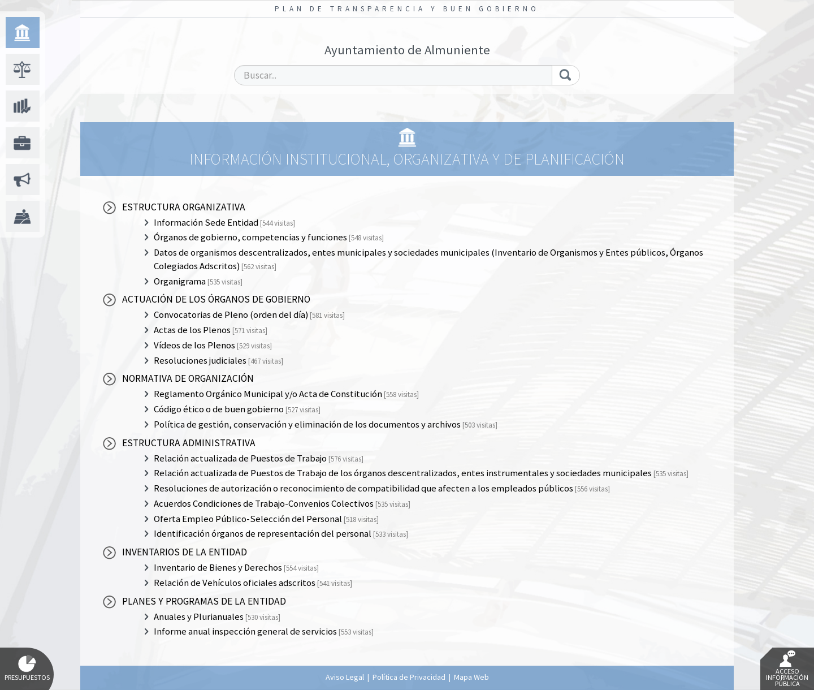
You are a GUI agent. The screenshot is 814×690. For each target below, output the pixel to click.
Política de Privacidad (409, 677)
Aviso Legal (345, 677)
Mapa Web (471, 677)
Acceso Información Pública (787, 669)
